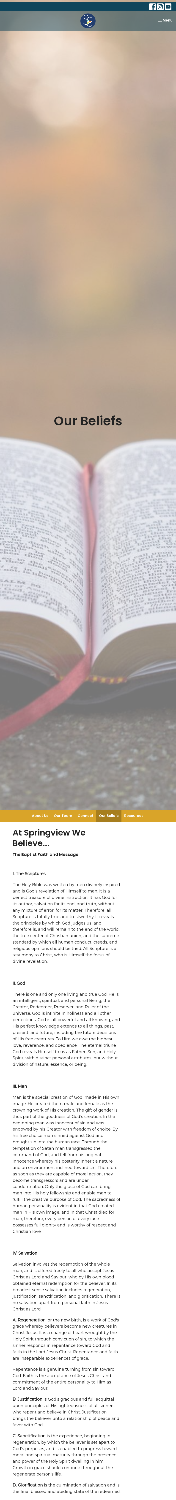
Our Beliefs (109, 815)
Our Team (63, 815)
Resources (133, 815)
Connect (86, 815)
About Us (40, 815)
